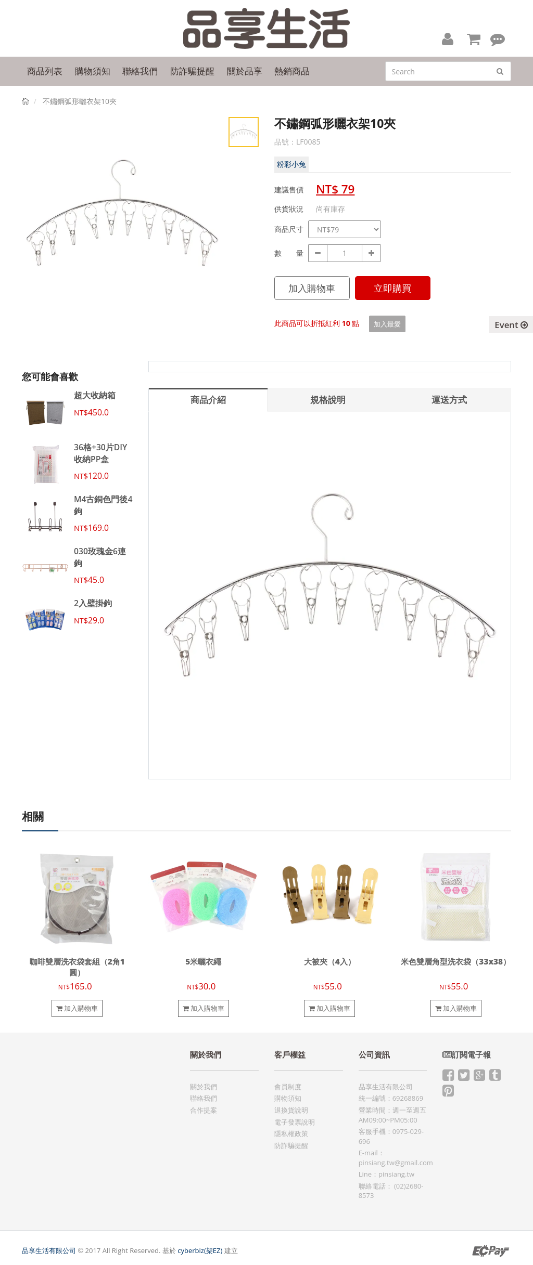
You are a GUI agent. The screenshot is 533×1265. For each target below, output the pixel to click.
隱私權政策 (291, 1133)
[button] (447, 38)
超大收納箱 (95, 395)
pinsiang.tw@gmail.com (396, 1162)
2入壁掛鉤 (93, 603)
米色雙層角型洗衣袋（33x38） (456, 961)
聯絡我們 (203, 1098)
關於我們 (203, 1086)
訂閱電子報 (466, 1054)
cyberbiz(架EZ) (199, 1250)
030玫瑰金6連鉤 (100, 556)
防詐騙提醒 (291, 1145)
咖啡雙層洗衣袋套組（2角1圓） (77, 967)
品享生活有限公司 (49, 1250)
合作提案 (203, 1110)
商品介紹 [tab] (208, 400)
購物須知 (287, 1098)
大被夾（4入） (330, 961)
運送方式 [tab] (449, 400)
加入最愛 (387, 324)
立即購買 (392, 288)
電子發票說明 (294, 1122)
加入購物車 (311, 288)
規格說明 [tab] (328, 400)
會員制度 (287, 1086)
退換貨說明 (291, 1110)
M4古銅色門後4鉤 (103, 504)
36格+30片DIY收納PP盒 (100, 452)
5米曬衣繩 (203, 961)
